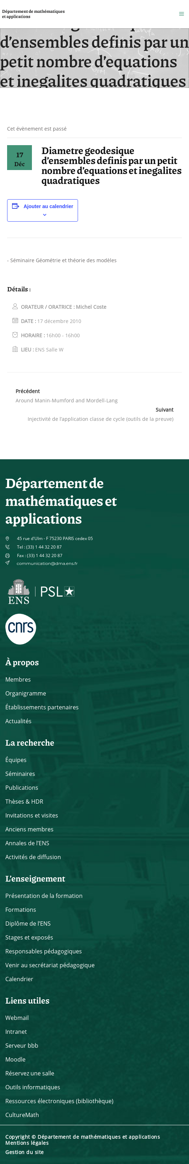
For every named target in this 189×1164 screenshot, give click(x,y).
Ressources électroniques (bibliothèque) (59, 1101)
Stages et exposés (29, 937)
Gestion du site (24, 1152)
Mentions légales (27, 1142)
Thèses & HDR (24, 801)
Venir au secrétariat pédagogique (50, 965)
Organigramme (25, 693)
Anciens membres (29, 829)
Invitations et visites (31, 815)
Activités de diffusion (33, 857)
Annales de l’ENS (27, 843)
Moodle (15, 1059)
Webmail (17, 1018)
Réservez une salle (29, 1073)
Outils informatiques (32, 1087)
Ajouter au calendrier (48, 206)
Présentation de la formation (44, 896)
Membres (18, 679)
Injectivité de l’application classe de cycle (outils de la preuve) (100, 419)
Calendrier (19, 979)
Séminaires (20, 774)
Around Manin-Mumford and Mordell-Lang (67, 400)
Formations (20, 910)
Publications (21, 788)
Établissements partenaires (42, 707)
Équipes (16, 760)
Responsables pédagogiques (43, 951)
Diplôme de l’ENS (28, 923)
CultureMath (22, 1115)
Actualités (18, 721)
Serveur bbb (21, 1045)
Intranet (16, 1032)
